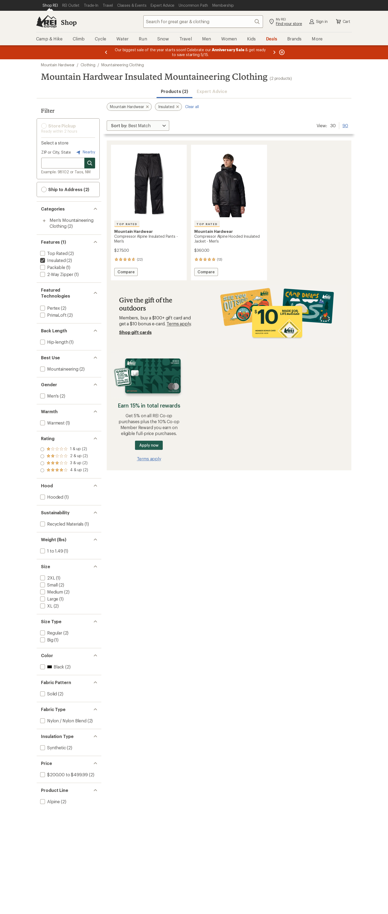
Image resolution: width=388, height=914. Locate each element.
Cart (342, 21)
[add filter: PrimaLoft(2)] (53, 315)
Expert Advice (212, 91)
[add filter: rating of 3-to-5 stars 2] (64, 456)
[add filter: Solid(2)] (48, 693)
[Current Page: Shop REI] (50, 5)
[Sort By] (138, 125)
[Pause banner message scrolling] (281, 52)
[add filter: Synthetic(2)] (52, 747)
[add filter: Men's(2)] (49, 395)
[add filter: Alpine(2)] (49, 801)
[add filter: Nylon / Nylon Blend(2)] (62, 720)
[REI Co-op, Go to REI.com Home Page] (46, 21)
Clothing (88, 65)
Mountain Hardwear (58, 65)
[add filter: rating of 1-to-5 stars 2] (64, 470)
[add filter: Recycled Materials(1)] (61, 523)
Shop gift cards (135, 332)
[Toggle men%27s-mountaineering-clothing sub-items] (44, 221)
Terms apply (178, 323)
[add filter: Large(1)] (48, 598)
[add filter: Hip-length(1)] (53, 341)
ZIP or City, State (56, 152)
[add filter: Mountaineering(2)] (58, 368)
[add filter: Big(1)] (46, 639)
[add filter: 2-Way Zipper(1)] (56, 274)
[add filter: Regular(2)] (50, 632)
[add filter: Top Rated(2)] (53, 253)
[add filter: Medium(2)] (51, 591)
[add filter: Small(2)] (48, 584)
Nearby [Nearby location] (85, 152)
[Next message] (274, 52)
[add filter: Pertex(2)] (49, 308)
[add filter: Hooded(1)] (51, 496)
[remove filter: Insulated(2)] (52, 260)
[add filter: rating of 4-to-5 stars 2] (64, 449)
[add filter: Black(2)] (51, 666)
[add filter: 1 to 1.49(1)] (51, 550)
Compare (127, 272)
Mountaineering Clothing (122, 65)
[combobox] (203, 21)
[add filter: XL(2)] (46, 605)
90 (345, 125)
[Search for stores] (89, 163)
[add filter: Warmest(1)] (52, 422)
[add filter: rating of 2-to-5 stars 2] (64, 463)
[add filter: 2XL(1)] (47, 577)
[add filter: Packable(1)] (52, 267)
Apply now (148, 445)
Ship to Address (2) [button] (65, 189)
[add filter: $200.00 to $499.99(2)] (63, 774)
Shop (69, 22)
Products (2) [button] (174, 91)
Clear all (192, 106)
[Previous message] (106, 52)
